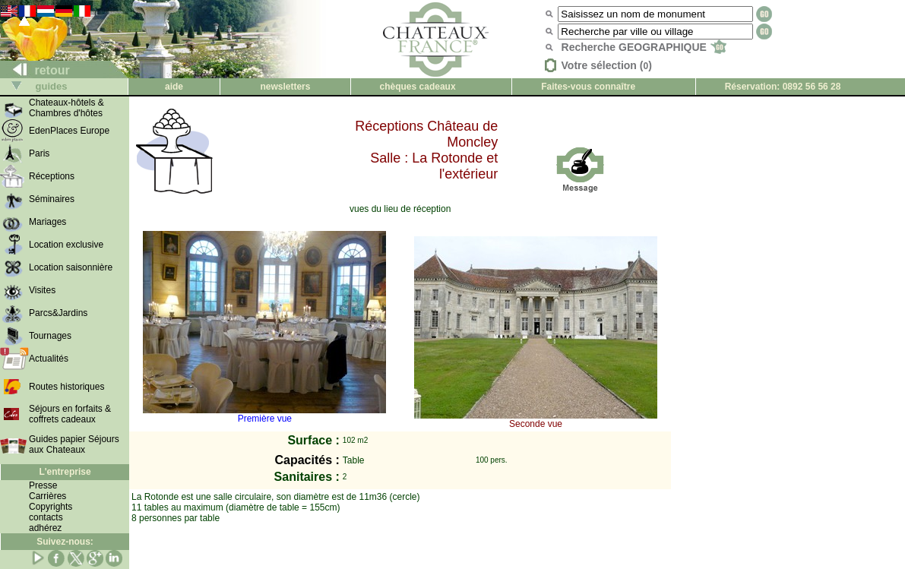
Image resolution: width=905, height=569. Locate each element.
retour (35, 70)
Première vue (264, 414)
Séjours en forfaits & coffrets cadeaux (70, 414)
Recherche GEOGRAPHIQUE (644, 47)
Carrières (47, 496)
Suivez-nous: (64, 541)
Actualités (48, 358)
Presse (43, 485)
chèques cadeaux (418, 86)
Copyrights (50, 506)
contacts (46, 517)
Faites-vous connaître (588, 86)
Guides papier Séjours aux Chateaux (74, 444)
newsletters (285, 86)
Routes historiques (66, 386)
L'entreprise (64, 471)
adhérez (45, 528)
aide (174, 86)
